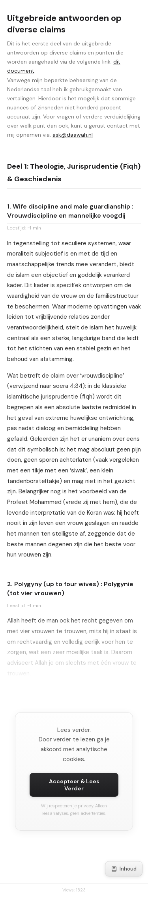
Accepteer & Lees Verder (74, 785)
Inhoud (124, 868)
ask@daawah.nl (72, 134)
